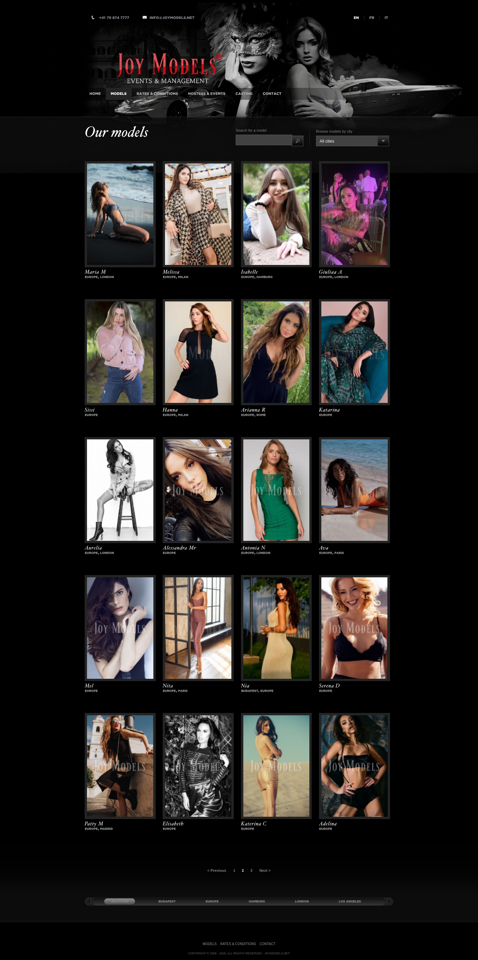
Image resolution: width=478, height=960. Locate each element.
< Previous (217, 870)
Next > (264, 870)
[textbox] (264, 140)
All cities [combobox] (327, 141)
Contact (268, 944)
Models (210, 944)
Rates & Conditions (238, 944)
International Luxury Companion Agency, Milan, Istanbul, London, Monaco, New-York (172, 54)
